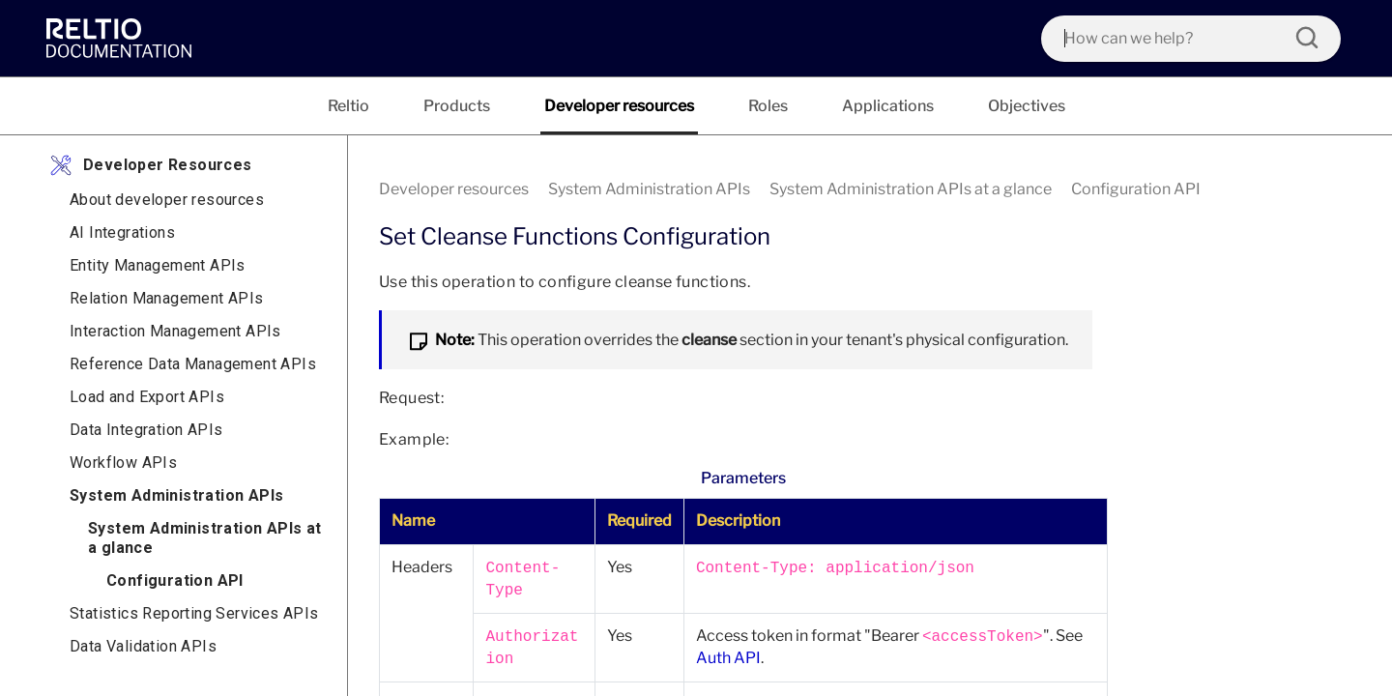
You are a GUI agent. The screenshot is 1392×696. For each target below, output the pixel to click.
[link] (123, 37)
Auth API (728, 658)
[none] (1270, 189)
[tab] (348, 105)
